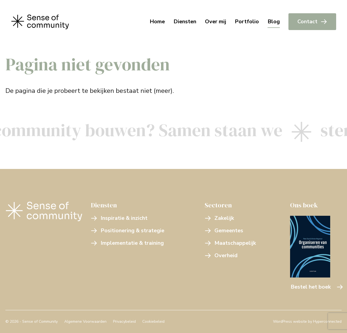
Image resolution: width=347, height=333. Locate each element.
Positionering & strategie (127, 230)
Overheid (221, 255)
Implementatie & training (127, 243)
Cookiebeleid (153, 321)
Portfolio (247, 21)
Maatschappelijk (230, 243)
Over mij (215, 21)
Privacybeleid (124, 321)
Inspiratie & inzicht (119, 218)
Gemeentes (224, 230)
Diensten (185, 21)
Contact (312, 21)
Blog (274, 21)
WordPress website (290, 321)
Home (157, 21)
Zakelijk (219, 218)
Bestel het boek (317, 286)
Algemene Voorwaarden (85, 321)
